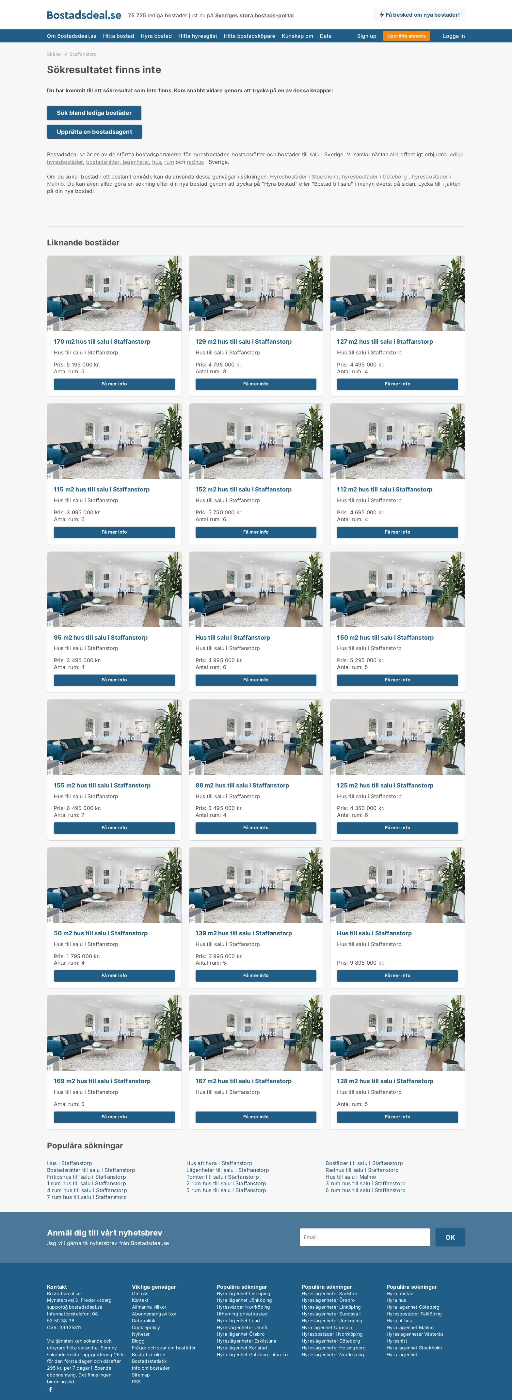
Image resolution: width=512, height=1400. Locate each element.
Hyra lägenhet (402, 1354)
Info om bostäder (150, 1368)
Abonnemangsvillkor (154, 1313)
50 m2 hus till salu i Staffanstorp (101, 933)
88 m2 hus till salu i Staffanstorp (242, 785)
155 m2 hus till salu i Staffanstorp (102, 785)
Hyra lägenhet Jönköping (244, 1300)
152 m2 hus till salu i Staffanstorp (244, 489)
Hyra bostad (156, 36)
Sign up (366, 36)
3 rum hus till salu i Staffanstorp (366, 1183)
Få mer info (114, 383)
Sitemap (141, 1374)
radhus (195, 162)
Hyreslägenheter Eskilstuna (246, 1341)
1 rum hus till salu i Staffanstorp (86, 1183)
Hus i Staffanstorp (69, 1163)
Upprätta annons (406, 36)
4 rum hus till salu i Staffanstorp (87, 1190)
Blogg (138, 1341)
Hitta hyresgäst (197, 36)
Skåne (54, 53)
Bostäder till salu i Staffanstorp (364, 1163)
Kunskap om (297, 36)
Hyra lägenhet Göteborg (413, 1307)
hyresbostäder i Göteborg (374, 176)
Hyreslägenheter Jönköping (332, 1320)
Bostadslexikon (148, 1354)
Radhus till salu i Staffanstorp (362, 1170)
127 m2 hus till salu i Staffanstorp (385, 341)
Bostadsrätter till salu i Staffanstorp (91, 1170)
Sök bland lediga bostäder (94, 112)
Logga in (454, 36)
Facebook (50, 1389)
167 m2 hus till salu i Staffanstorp (244, 1081)
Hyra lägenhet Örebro (240, 1334)
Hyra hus (396, 1300)
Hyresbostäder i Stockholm (304, 176)
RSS (136, 1381)
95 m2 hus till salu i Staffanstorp (101, 637)
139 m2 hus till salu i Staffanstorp (244, 933)
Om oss (140, 1293)
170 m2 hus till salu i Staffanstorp (102, 341)
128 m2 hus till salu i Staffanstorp (385, 1081)
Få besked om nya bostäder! (423, 14)
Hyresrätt (397, 1341)
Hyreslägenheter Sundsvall (331, 1313)
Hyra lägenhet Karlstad (242, 1347)
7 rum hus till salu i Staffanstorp (87, 1197)
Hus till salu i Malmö (351, 1177)
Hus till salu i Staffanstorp (86, 352)
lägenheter (135, 162)
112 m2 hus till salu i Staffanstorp (384, 489)
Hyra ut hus (399, 1320)
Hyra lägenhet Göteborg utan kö (252, 1354)
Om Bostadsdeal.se (71, 36)
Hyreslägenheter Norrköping (333, 1354)
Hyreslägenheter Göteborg (331, 1341)
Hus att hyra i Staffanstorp (219, 1163)
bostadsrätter (103, 162)
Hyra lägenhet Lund (238, 1320)
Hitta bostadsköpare (249, 36)
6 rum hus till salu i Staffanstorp (366, 1190)
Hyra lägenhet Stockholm (414, 1347)
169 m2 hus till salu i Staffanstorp (102, 1081)
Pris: (60, 364)
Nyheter (141, 1334)
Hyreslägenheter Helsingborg (334, 1347)
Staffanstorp (83, 54)
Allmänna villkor (149, 1307)
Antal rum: (67, 371)
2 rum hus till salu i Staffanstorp (226, 1183)
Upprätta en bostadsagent (94, 131)
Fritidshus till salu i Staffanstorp (86, 1177)
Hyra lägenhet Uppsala (327, 1327)
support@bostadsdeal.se (74, 1307)
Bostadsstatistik (149, 1361)
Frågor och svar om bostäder (164, 1347)
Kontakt (140, 1300)
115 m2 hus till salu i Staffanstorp (102, 489)
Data (325, 36)
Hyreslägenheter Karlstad (330, 1293)
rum (169, 162)
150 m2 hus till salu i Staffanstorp (385, 637)
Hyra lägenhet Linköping (244, 1293)
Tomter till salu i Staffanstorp (222, 1177)
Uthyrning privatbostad (242, 1313)
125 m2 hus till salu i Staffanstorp (385, 785)
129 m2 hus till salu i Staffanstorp (244, 341)
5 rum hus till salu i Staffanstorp (226, 1190)
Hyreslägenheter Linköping (331, 1307)
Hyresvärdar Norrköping (243, 1307)
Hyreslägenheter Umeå (242, 1327)
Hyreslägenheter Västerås (415, 1334)
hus (156, 162)
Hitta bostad (118, 36)
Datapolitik (143, 1320)
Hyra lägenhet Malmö (410, 1327)
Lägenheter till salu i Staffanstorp (227, 1170)
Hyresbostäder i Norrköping (332, 1334)
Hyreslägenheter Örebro (328, 1300)
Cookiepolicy (146, 1327)
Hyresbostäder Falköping (414, 1313)
